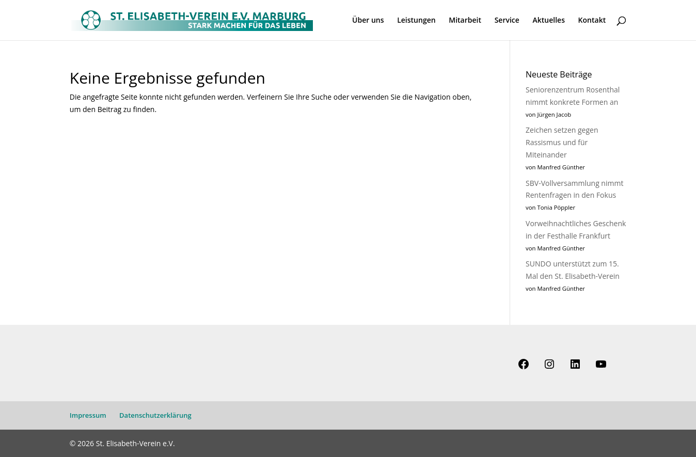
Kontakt (592, 21)
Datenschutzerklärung (155, 415)
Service (507, 21)
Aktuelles (548, 21)
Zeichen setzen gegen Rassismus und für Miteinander (562, 142)
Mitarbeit (465, 21)
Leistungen (416, 21)
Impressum (88, 415)
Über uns (368, 21)
